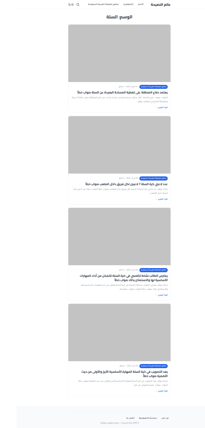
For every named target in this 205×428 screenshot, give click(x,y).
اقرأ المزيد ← (144, 108)
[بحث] (61, 4)
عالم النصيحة (144, 4)
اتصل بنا (113, 418)
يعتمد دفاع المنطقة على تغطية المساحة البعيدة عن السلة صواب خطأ (106, 92)
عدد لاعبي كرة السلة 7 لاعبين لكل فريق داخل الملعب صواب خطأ (109, 184)
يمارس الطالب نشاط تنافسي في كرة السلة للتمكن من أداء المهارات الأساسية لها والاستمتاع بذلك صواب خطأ (107, 278)
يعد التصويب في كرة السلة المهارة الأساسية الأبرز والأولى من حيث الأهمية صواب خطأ (107, 374)
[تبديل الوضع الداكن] (54, 4)
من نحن (148, 418)
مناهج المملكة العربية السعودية (86, 4)
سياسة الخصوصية (131, 418)
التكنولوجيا (111, 4)
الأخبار (124, 4)
